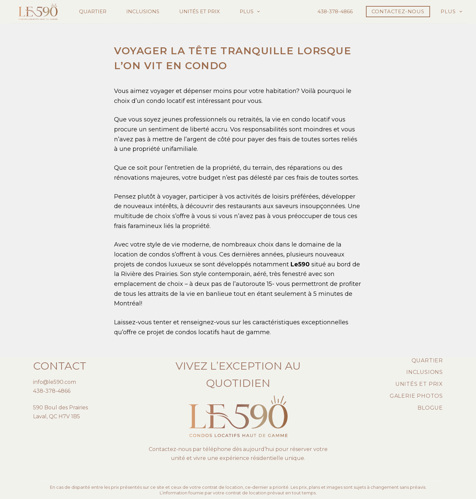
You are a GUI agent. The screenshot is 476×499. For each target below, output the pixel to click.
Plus (251, 11)
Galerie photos (416, 396)
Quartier (92, 11)
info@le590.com (54, 382)
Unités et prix (199, 11)
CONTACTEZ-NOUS (398, 11)
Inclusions (142, 11)
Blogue (430, 408)
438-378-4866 (335, 11)
